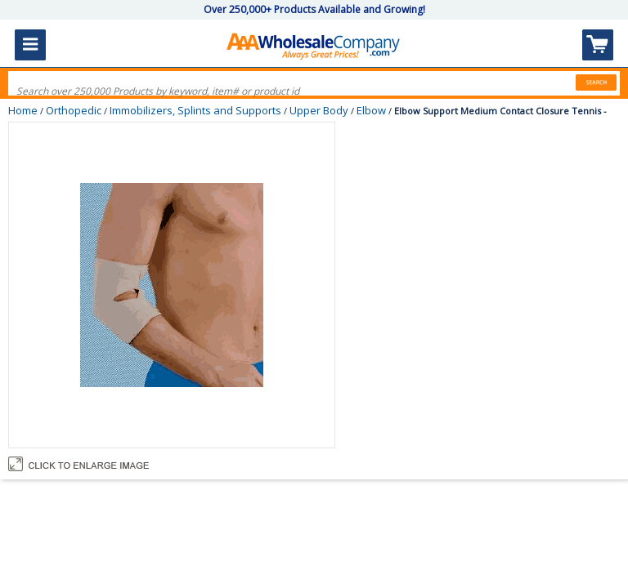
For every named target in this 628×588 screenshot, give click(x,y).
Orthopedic (73, 110)
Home (23, 110)
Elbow (371, 110)
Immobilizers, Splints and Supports (195, 110)
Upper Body (318, 110)
